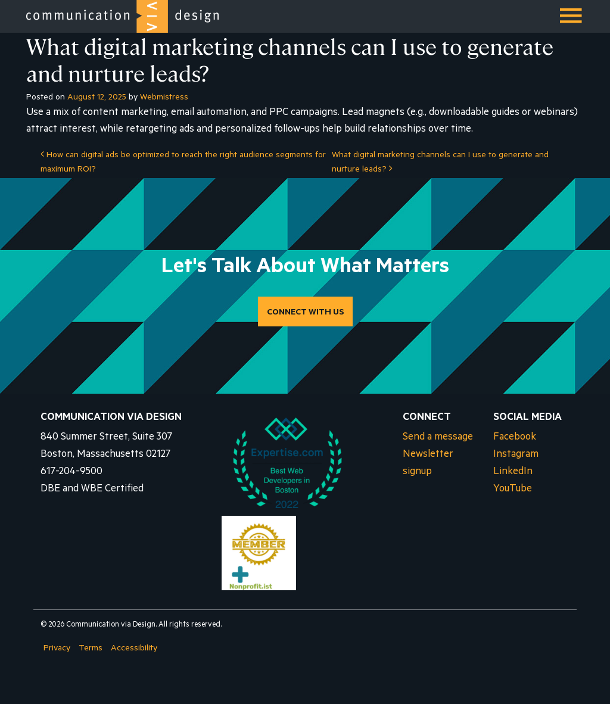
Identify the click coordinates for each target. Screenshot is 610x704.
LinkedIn (513, 472)
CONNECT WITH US (305, 313)
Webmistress (164, 98)
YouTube (512, 490)
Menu (572, 20)
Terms (90, 649)
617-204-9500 (71, 472)
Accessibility (134, 649)
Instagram (516, 455)
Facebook (514, 438)
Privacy (56, 649)
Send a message (438, 438)
